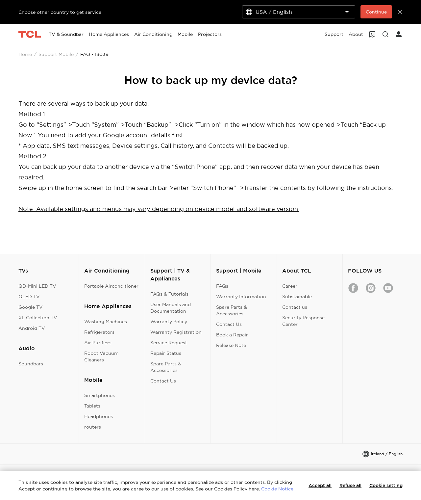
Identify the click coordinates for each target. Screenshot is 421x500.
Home (25, 54)
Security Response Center (303, 321)
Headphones (98, 416)
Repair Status (165, 353)
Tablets (92, 406)
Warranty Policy (168, 322)
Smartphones (99, 395)
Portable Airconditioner (111, 286)
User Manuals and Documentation (170, 308)
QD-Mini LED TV (37, 286)
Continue (376, 12)
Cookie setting (386, 485)
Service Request (168, 343)
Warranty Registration (176, 332)
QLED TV (29, 297)
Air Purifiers (97, 343)
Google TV (30, 307)
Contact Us (163, 381)
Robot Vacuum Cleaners (101, 356)
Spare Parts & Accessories (165, 367)
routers (92, 427)
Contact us (294, 307)
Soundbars (30, 364)
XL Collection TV (37, 318)
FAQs (222, 286)
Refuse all (350, 485)
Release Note (231, 345)
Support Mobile (56, 54)
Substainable (297, 297)
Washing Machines (105, 322)
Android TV (31, 328)
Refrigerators (99, 332)
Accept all (320, 485)
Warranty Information (241, 297)
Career (289, 286)
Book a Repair (232, 335)
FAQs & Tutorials (169, 294)
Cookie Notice (277, 489)
